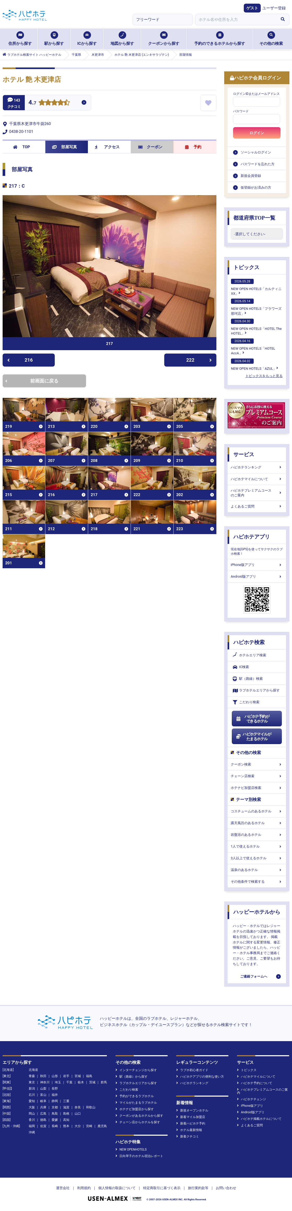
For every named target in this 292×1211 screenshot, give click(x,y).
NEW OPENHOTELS (131, 1149)
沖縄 (32, 1132)
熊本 (66, 1126)
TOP (21, 147)
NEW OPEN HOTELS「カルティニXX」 (256, 287)
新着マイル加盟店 (190, 1117)
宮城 (78, 1076)
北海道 (33, 1070)
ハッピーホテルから (256, 912)
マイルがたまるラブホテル (136, 1102)
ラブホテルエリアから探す (256, 690)
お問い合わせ (226, 1188)
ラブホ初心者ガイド (192, 1070)
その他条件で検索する (257, 881)
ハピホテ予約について (254, 1083)
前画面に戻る (31, 381)
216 (20, 360)
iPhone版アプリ (257, 565)
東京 (32, 1082)
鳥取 (55, 1113)
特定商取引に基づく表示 (161, 1188)
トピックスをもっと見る (264, 376)
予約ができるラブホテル (134, 1096)
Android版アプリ (257, 576)
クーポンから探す (163, 38)
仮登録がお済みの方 (256, 187)
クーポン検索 (257, 764)
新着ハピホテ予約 (190, 1123)
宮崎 (89, 1126)
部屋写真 (64, 147)
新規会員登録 (251, 176)
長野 (55, 1088)
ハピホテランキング (257, 467)
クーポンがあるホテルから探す (139, 1115)
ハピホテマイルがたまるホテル (253, 736)
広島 (43, 1113)
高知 (66, 1120)
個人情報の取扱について (117, 1188)
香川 (32, 1120)
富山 (43, 1095)
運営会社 (63, 1188)
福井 (55, 1095)
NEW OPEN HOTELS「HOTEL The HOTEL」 (256, 327)
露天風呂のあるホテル (257, 823)
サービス (243, 454)
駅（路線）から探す (131, 1076)
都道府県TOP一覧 (254, 218)
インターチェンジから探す (136, 1070)
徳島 (43, 1120)
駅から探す (54, 38)
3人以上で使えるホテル (257, 858)
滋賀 (66, 1107)
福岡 (32, 1126)
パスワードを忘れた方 (258, 164)
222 (199, 360)
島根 (66, 1113)
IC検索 (241, 667)
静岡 (55, 1101)
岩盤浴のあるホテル (257, 835)
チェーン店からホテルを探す (137, 1122)
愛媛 (55, 1120)
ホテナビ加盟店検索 (257, 788)
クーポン (150, 147)
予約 (193, 147)
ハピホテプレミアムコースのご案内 (257, 493)
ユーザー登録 (274, 8)
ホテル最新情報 (189, 1130)
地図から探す (122, 38)
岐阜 (43, 1101)
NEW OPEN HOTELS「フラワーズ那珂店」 (256, 307)
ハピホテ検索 (249, 642)
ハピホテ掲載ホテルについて (259, 1119)
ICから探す (86, 38)
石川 (32, 1095)
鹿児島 (102, 1126)
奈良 (78, 1107)
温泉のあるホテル (257, 870)
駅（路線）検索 (248, 679)
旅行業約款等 (198, 1188)
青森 (32, 1076)
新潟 (32, 1088)
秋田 (43, 1076)
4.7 (32, 103)
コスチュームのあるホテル (257, 811)
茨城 (92, 1082)
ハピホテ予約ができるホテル (252, 719)
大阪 (32, 1107)
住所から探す (20, 38)
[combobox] (235, 19)
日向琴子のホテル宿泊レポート (139, 1156)
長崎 (55, 1126)
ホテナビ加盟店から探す (134, 1109)
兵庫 (43, 1107)
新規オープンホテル (192, 1110)
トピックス (246, 267)
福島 (89, 1076)
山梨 (43, 1088)
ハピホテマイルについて (257, 479)
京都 (55, 1107)
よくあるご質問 (257, 506)
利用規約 (84, 1188)
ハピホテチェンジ (251, 1099)
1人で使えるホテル (257, 846)
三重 (66, 1101)
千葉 (69, 1082)
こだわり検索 (246, 702)
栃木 (81, 1082)
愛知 (32, 1101)
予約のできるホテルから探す (219, 38)
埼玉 (58, 1082)
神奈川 (45, 1082)
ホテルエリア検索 (249, 655)
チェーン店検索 (257, 776)
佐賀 (43, 1126)
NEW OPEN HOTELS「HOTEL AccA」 (253, 346)
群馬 (104, 1082)
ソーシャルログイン (256, 152)
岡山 (32, 1113)
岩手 (66, 1076)
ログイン (257, 133)
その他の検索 (271, 38)
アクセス (107, 147)
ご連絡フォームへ (253, 976)
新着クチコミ (187, 1136)
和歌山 (90, 1107)
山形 (55, 1076)
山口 (78, 1113)
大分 (78, 1126)
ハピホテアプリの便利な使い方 (200, 1076)
